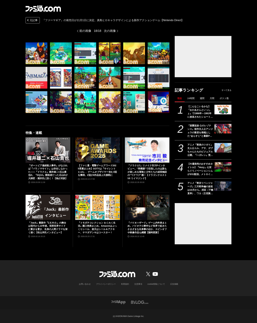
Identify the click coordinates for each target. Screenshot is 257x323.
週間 (202, 98)
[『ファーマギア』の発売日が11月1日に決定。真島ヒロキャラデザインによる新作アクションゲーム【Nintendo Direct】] (36, 53)
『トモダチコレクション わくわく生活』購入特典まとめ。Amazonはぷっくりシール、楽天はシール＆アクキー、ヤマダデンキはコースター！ (97, 227)
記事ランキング (189, 90)
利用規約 (125, 284)
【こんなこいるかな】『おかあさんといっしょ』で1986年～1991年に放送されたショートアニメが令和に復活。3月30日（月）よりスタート (200, 112)
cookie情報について (156, 284)
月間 (212, 98)
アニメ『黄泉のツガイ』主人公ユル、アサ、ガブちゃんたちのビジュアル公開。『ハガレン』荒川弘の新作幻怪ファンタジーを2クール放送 (200, 150)
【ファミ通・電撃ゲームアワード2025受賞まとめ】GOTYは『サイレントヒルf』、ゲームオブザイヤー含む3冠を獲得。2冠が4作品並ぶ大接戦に (97, 170)
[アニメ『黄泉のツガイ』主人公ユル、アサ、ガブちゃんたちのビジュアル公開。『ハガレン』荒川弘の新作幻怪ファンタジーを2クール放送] (222, 148)
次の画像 (110, 30)
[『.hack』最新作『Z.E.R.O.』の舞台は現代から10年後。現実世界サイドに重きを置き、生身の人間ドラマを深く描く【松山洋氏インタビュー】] (48, 207)
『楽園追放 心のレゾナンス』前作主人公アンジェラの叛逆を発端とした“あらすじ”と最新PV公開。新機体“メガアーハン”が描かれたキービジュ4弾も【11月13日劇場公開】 (200, 131)
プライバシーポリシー (106, 284)
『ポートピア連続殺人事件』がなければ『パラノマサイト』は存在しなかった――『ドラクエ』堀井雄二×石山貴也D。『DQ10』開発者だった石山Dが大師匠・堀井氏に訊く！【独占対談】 (48, 172)
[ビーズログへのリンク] (139, 302)
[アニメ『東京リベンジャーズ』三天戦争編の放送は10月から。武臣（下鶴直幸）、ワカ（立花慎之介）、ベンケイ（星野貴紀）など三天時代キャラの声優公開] (222, 186)
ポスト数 (224, 98)
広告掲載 (174, 284)
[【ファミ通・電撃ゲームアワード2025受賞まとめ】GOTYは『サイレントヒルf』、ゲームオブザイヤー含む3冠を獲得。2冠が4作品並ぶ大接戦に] (97, 149)
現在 (179, 98)
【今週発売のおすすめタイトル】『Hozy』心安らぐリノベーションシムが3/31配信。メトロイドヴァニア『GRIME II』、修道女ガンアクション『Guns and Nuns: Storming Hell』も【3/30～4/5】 (200, 169)
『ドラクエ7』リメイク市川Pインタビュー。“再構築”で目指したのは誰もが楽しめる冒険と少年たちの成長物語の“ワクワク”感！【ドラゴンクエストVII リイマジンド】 (147, 172)
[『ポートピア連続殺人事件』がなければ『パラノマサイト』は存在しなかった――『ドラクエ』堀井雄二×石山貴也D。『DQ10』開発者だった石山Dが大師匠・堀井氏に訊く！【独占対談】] (48, 149)
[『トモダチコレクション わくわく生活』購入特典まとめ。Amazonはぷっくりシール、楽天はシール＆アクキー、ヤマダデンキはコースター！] (97, 207)
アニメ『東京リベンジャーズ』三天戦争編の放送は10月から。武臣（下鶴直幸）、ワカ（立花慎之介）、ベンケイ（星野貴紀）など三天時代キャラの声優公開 (200, 188)
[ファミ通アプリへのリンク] (118, 302)
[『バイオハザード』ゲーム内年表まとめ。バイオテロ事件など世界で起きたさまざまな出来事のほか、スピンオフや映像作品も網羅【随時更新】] (147, 207)
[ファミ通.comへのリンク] (43, 8)
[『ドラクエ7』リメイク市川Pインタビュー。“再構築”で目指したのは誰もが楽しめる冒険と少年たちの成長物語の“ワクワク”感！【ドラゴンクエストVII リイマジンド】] (147, 149)
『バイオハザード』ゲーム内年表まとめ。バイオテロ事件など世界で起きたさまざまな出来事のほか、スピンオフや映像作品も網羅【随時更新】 (147, 227)
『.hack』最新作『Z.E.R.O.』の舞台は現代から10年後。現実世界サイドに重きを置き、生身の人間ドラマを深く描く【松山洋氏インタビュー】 (47, 227)
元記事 (32, 20)
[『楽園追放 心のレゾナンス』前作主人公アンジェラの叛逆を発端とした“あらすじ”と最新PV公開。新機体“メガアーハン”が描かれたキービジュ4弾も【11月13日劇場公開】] (222, 128)
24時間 (190, 98)
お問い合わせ (85, 284)
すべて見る (226, 90)
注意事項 (138, 284)
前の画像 (85, 30)
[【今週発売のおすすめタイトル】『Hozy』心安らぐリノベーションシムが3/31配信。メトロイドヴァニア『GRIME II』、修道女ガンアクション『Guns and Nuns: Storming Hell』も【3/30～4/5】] (222, 167)
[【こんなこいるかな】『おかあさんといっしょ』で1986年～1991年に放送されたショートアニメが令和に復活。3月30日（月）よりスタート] (222, 109)
